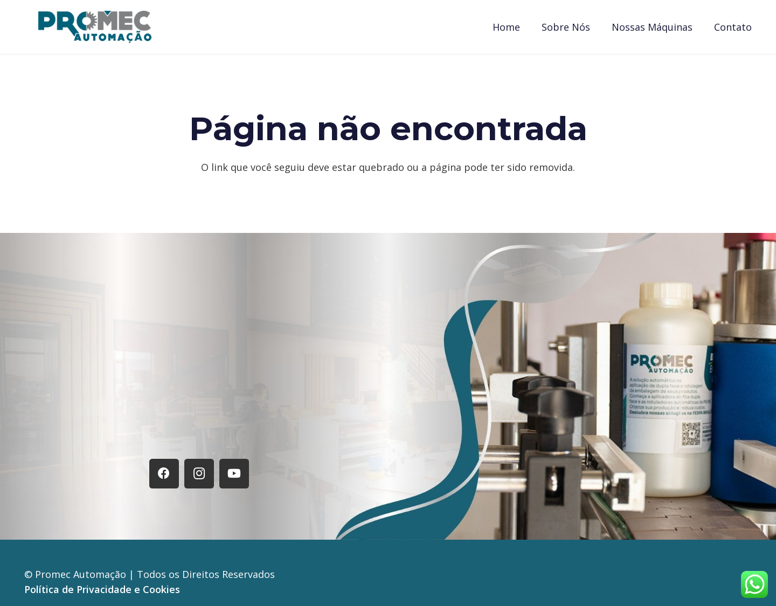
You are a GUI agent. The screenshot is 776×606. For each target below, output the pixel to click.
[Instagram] (199, 473)
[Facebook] (164, 473)
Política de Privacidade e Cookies (102, 589)
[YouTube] (234, 473)
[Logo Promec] (94, 27)
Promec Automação (82, 574)
